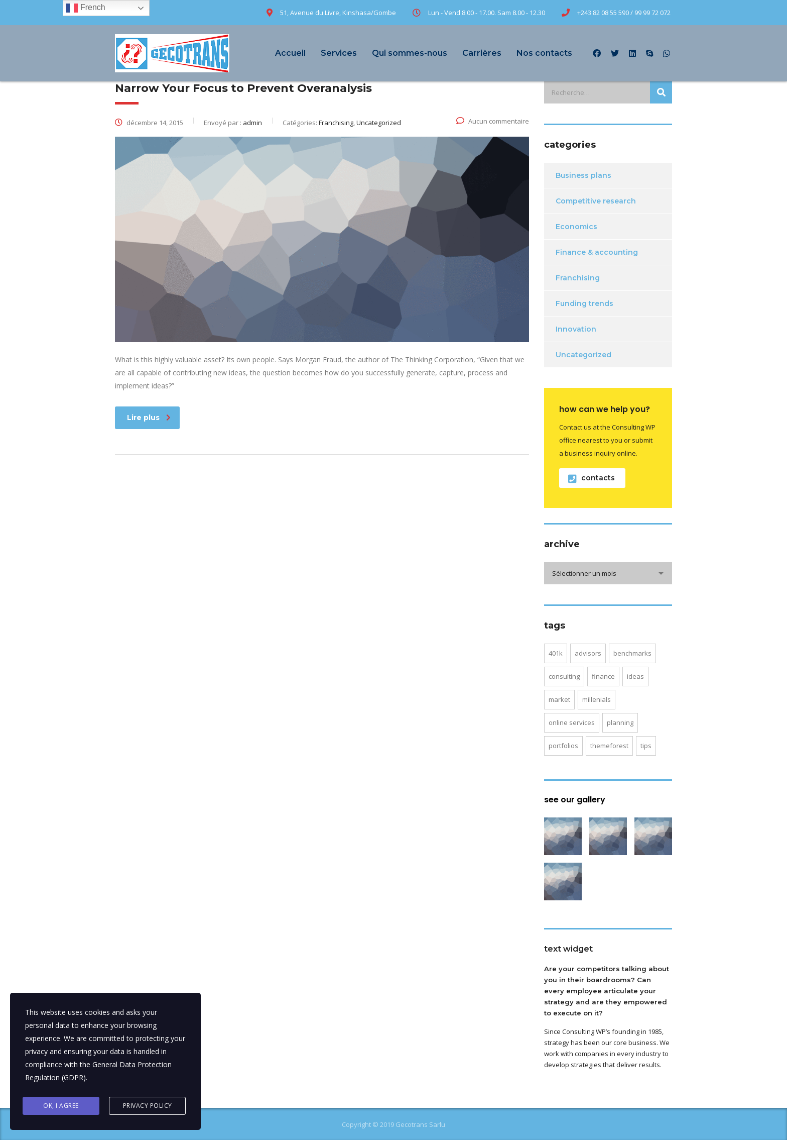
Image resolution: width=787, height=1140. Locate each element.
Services (339, 53)
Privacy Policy (147, 1105)
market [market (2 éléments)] (559, 699)
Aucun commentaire (492, 121)
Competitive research (596, 200)
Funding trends (584, 303)
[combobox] (608, 573)
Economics (576, 226)
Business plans (583, 175)
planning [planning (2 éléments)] (620, 722)
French (85, 8)
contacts (591, 478)
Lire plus (149, 417)
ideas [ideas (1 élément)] (635, 676)
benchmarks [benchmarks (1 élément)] (632, 653)
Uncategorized (583, 354)
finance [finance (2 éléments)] (603, 676)
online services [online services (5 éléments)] (572, 722)
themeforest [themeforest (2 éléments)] (609, 745)
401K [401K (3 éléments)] (556, 653)
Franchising (578, 277)
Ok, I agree (61, 1105)
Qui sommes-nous (409, 53)
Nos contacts (544, 53)
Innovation (576, 329)
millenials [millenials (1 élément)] (596, 699)
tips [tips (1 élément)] (645, 745)
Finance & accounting (597, 252)
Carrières (481, 53)
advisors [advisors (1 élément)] (588, 653)
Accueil (290, 53)
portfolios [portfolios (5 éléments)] (563, 745)
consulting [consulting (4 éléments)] (564, 676)
